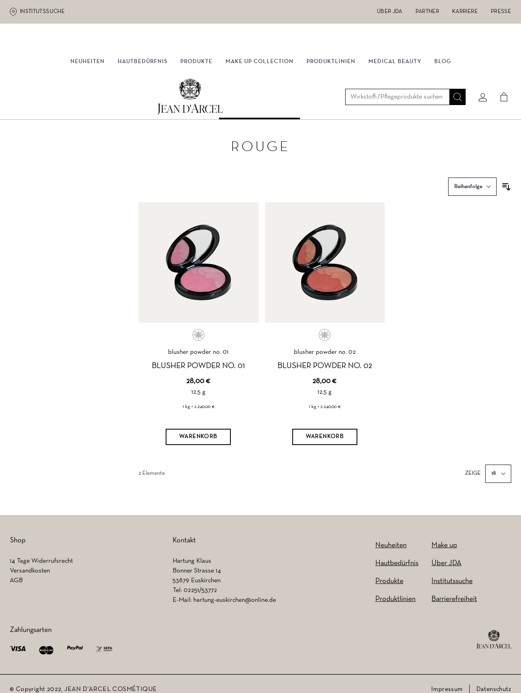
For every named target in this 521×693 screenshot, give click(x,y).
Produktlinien (330, 84)
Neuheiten (87, 84)
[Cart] (501, 51)
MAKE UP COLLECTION (259, 84)
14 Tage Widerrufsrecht (41, 550)
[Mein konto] (480, 51)
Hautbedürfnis (142, 84)
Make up (444, 534)
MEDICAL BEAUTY (394, 84)
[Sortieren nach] (472, 166)
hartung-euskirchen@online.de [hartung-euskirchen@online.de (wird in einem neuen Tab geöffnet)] (234, 589)
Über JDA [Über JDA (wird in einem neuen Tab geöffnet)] (390, 11)
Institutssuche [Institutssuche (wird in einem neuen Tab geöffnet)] (42, 11)
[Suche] (455, 52)
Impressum (447, 678)
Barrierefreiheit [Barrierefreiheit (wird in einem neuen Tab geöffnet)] (454, 588)
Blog (442, 84)
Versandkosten (30, 560)
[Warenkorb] (198, 416)
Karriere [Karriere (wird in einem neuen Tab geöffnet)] (465, 11)
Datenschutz (493, 678)
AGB (16, 569)
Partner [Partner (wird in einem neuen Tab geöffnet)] (427, 11)
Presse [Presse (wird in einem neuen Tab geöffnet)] (501, 11)
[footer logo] (494, 628)
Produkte (196, 84)
